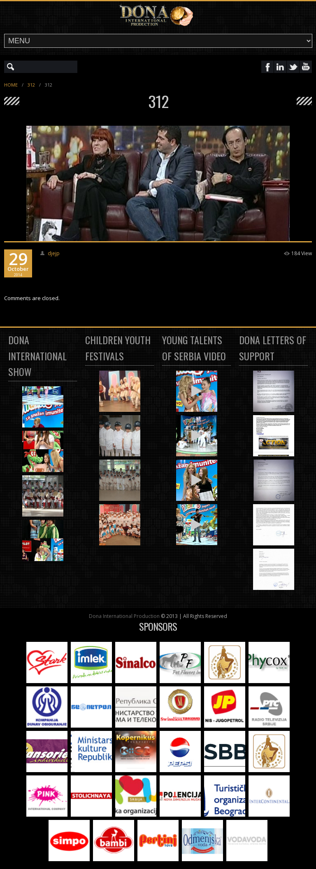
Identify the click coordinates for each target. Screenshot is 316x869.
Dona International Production (124, 616)
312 (31, 85)
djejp (54, 253)
